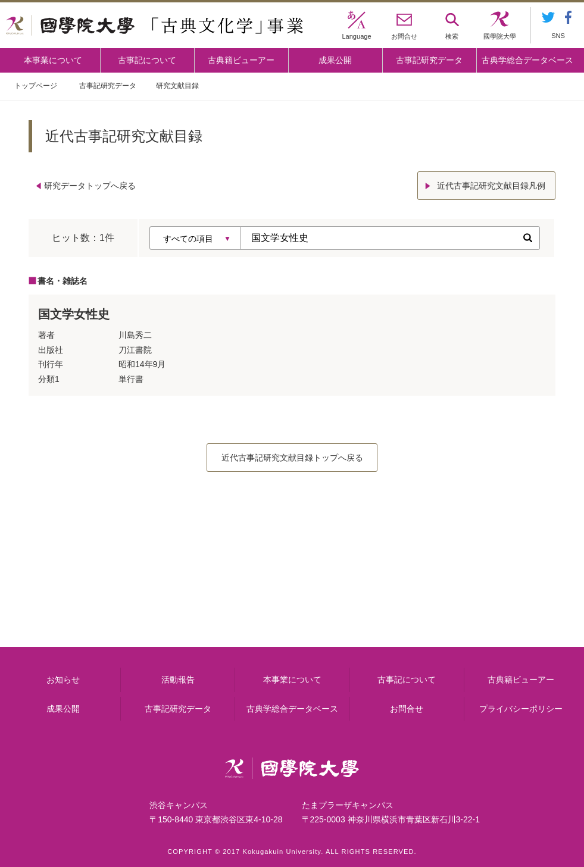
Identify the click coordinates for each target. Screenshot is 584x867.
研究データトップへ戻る (90, 185)
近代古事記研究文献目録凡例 (491, 185)
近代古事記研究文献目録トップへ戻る (292, 457)
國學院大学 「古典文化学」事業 (154, 25)
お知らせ (63, 679)
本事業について (53, 60)
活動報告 (178, 679)
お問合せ (406, 708)
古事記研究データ (429, 60)
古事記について (147, 60)
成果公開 (335, 60)
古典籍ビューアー (241, 60)
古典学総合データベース (527, 60)
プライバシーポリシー (521, 708)
